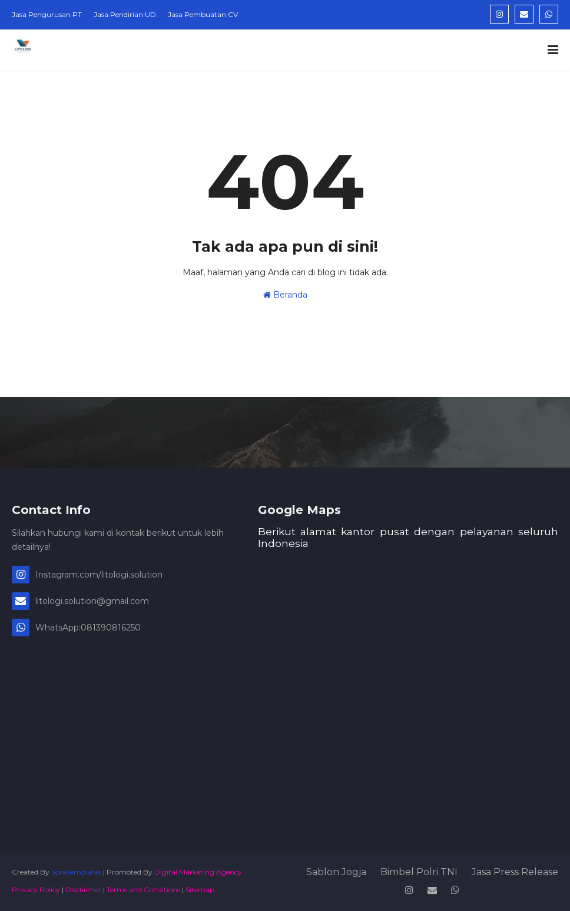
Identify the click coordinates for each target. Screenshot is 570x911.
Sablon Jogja (336, 871)
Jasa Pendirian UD (125, 14)
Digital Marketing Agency (198, 871)
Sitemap (199, 889)
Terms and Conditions (143, 889)
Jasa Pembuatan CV (203, 14)
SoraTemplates (76, 871)
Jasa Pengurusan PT (47, 14)
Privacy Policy (36, 889)
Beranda (285, 294)
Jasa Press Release (515, 871)
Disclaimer (83, 889)
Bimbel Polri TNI (419, 871)
